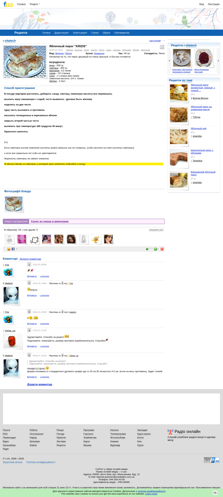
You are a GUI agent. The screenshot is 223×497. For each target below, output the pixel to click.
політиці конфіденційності (152, 491)
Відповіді (115, 445)
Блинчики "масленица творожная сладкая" (182, 70)
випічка (69, 50)
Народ (33, 437)
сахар (108, 50)
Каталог (114, 430)
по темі (187, 80)
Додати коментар (30, 258)
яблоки (136, 50)
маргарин (54, 70)
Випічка (59, 53)
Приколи (61, 437)
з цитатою (44, 276)
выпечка (78, 50)
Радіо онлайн (188, 431)
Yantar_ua (9, 330)
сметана (117, 50)
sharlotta (196, 136)
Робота (33, 430)
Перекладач (9, 437)
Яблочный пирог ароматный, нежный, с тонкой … (203, 88)
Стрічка (95, 33)
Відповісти (32, 276)
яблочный (145, 50)
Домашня (99, 53)
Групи (140, 445)
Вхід (201, 4)
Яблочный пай (198, 128)
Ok (215, 492)
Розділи (34, 4)
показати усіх (156, 229)
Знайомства (90, 437)
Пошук (60, 430)
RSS (5, 434)
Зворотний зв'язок (12, 462)
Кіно (139, 441)
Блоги (140, 437)
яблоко (53, 81)
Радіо (6, 449)
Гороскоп (88, 434)
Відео (6, 441)
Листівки (61, 441)
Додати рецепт (62, 33)
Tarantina (196, 160)
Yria (6, 264)
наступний (155, 40)
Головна (21, 4)
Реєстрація (214, 4)
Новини (114, 441)
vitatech (191, 45)
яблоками (126, 50)
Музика (87, 445)
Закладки (142, 430)
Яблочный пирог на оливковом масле (201, 108)
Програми (88, 430)
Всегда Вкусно (199, 98)
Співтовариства (121, 33)
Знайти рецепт (80, 33)
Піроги (68, 53)
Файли (33, 445)
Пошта (6, 430)
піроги (101, 50)
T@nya (195, 117)
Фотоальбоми (117, 437)
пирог (86, 50)
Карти (86, 441)
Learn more (151, 493)
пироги (94, 50)
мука (52, 65)
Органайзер (9, 445)
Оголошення (36, 434)
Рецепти (61, 445)
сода (51, 76)
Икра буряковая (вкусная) (201, 70)
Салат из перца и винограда (49, 221)
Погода (60, 434)
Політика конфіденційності (40, 462)
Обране (106, 33)
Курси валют (144, 434)
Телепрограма (118, 434)
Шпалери (35, 441)
